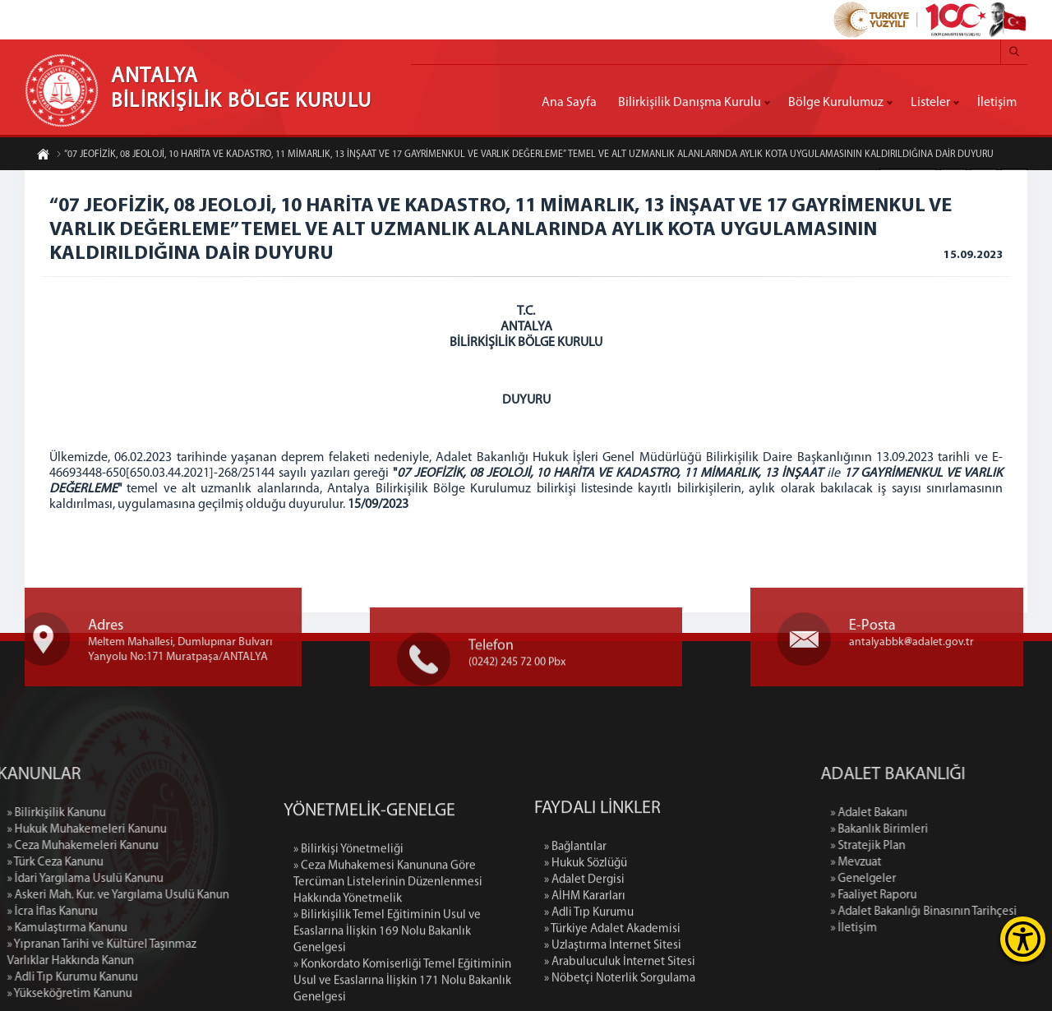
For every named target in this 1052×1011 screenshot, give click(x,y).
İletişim (997, 102)
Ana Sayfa (569, 102)
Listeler (930, 102)
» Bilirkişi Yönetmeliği (348, 937)
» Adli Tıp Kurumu (589, 994)
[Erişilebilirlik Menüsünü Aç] (1022, 939)
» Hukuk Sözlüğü (585, 945)
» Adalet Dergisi (584, 961)
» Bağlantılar (575, 928)
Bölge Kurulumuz (836, 102)
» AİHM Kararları (584, 978)
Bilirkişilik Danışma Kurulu (689, 102)
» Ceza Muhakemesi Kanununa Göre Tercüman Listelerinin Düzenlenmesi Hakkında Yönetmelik (387, 970)
